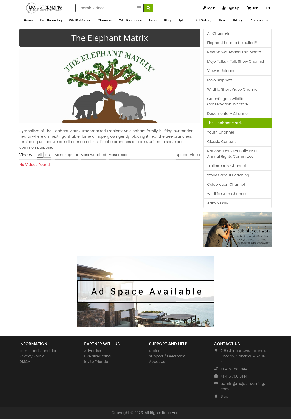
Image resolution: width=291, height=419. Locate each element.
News (153, 20)
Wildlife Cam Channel (226, 193)
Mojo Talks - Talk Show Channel (235, 61)
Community (259, 20)
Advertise (92, 350)
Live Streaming (51, 20)
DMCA (24, 361)
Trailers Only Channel (226, 165)
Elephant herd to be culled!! (232, 42)
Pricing (238, 20)
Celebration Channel (226, 184)
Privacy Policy (31, 356)
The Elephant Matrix (224, 123)
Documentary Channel (227, 113)
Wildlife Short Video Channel (232, 89)
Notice (155, 350)
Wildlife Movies (80, 20)
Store (222, 20)
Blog (167, 20)
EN (268, 8)
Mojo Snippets (220, 80)
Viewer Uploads (221, 70)
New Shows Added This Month (234, 52)
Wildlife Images (130, 20)
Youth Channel (220, 132)
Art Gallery (203, 20)
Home (28, 20)
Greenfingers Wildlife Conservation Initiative (227, 101)
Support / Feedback (167, 356)
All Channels (218, 33)
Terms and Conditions (39, 350)
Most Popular (66, 154)
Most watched (93, 154)
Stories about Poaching (228, 175)
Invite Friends (96, 361)
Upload (183, 20)
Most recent (119, 154)
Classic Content (221, 141)
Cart (252, 8)
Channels (105, 20)
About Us (157, 361)
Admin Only (217, 203)
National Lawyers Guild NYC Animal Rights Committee (232, 153)
